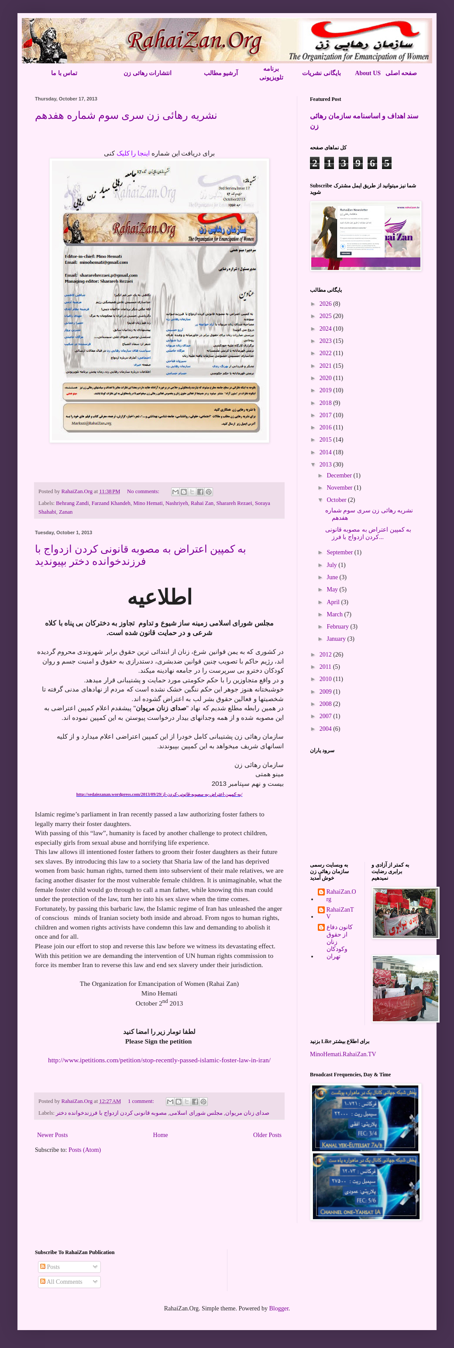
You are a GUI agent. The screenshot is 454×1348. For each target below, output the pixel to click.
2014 (327, 452)
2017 (327, 415)
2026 (327, 304)
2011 (326, 667)
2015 (327, 439)
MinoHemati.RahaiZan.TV (343, 1054)
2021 (327, 366)
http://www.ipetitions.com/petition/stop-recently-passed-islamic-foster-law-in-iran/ (159, 1060)
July (332, 565)
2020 (327, 378)
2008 (327, 704)
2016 (327, 427)
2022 (327, 353)
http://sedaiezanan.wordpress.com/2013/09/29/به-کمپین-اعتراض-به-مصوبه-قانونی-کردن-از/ (159, 794)
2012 (327, 654)
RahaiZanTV (340, 913)
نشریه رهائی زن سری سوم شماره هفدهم (126, 115)
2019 (327, 390)
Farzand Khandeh (111, 503)
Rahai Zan (202, 503)
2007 (327, 716)
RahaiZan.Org (341, 895)
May (333, 589)
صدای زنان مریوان (247, 1113)
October (337, 500)
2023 (327, 341)
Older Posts (267, 1135)
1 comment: (141, 1101)
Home (160, 1135)
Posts (50, 1267)
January (337, 639)
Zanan (65, 512)
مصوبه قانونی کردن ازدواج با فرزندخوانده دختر (111, 1113)
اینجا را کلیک (134, 153)
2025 (327, 316)
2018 (327, 403)
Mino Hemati (148, 503)
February (338, 626)
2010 (327, 679)
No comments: (144, 491)
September (340, 552)
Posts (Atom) (85, 1150)
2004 (327, 729)
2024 (327, 328)
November (340, 487)
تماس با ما (64, 73)
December (340, 475)
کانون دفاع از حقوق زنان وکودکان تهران (340, 942)
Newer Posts (52, 1135)
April (334, 602)
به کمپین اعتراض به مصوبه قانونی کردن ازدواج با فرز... (368, 533)
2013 (327, 464)
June (333, 577)
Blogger (278, 1308)
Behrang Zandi (72, 503)
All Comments (61, 1282)
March (335, 614)
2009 (327, 691)
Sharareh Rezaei (234, 503)
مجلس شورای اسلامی (195, 1113)
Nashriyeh (176, 503)
